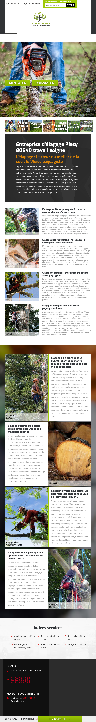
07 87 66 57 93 (32, 4)
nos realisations (45, 83)
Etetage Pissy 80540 (77, 644)
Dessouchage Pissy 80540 (76, 638)
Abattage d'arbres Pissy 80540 (24, 638)
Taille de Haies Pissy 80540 (50, 638)
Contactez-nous (17, 83)
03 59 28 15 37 (14, 4)
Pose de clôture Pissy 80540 (50, 646)
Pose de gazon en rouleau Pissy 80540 (23, 646)
